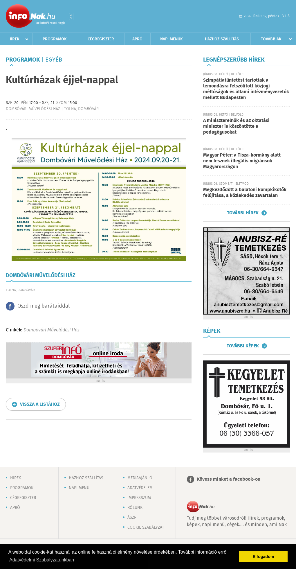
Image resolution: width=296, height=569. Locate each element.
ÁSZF (131, 517)
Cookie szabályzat (145, 527)
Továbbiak (271, 39)
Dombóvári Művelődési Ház (52, 330)
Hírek (13, 39)
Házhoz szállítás (222, 39)
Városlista (71, 16)
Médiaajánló (139, 478)
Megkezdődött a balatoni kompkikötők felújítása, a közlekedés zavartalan (244, 192)
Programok (55, 39)
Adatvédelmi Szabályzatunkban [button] (41, 559)
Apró (137, 39)
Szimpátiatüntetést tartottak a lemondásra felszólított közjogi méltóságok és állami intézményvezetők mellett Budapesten (246, 89)
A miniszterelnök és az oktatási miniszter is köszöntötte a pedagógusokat (236, 126)
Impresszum (139, 498)
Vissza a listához (40, 404)
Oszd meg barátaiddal (43, 306)
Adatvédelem (140, 488)
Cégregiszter (101, 39)
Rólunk (134, 508)
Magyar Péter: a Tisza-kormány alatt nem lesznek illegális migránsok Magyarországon (242, 161)
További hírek (243, 213)
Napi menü (79, 488)
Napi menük (171, 39)
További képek (243, 346)
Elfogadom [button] (263, 556)
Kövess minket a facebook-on (228, 479)
